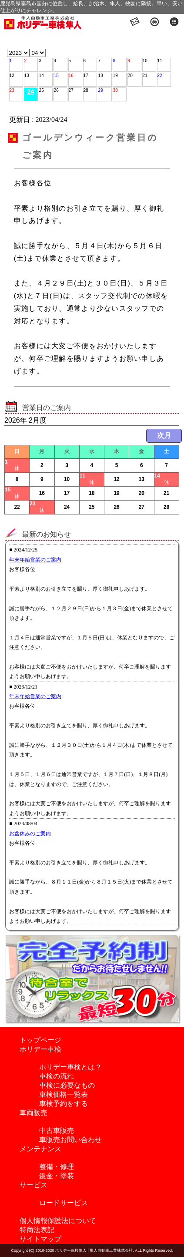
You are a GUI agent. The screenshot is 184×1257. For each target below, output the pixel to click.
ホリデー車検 (40, 1049)
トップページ (40, 1040)
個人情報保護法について (58, 1220)
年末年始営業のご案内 (35, 560)
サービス (33, 1185)
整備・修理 (56, 1166)
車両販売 (33, 1112)
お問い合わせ (135, 22)
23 (12, 90)
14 (41, 75)
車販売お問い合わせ (70, 1139)
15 (56, 75)
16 (71, 75)
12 (12, 75)
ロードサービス (63, 1203)
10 (145, 60)
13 (26, 75)
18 (100, 75)
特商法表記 (37, 1229)
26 (56, 90)
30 (115, 90)
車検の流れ (56, 1076)
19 (115, 75)
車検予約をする (63, 1103)
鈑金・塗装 (56, 1176)
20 (130, 75)
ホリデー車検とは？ (70, 1067)
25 (41, 90)
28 (86, 90)
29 (100, 90)
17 (86, 75)
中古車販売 (56, 1130)
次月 (164, 435)
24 (30, 91)
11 (159, 60)
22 (159, 75)
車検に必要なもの (67, 1085)
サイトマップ (40, 1239)
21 (145, 75)
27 (71, 90)
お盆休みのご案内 (30, 833)
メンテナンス (40, 1149)
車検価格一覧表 (63, 1094)
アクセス (154, 22)
